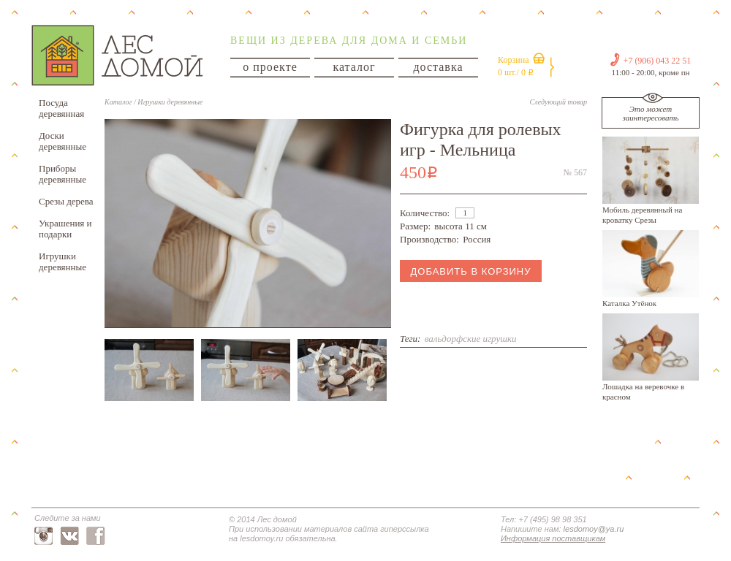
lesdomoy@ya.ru (594, 528)
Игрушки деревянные (62, 261)
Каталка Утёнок (629, 303)
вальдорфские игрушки (471, 338)
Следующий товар (558, 102)
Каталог (118, 102)
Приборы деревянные (62, 174)
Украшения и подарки (65, 229)
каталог (354, 67)
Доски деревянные (62, 141)
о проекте (270, 67)
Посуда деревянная (61, 108)
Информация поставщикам (553, 538)
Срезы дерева (66, 201)
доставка (438, 67)
